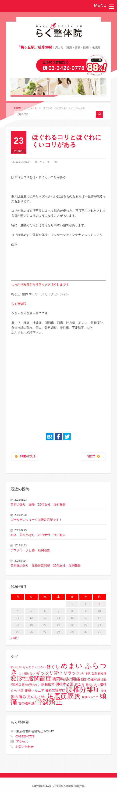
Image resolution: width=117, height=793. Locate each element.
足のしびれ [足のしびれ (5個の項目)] (36, 697)
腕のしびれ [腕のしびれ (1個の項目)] (92, 684)
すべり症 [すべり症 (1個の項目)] (16, 667)
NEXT (91, 456)
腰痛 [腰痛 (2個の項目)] (103, 690)
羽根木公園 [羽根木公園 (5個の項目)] (64, 684)
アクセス (22, 741)
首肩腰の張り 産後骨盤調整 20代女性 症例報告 (46, 565)
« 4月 (14, 638)
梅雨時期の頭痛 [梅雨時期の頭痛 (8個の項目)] (66, 679)
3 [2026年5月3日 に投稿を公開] (99, 604)
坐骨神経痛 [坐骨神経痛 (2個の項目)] (99, 673)
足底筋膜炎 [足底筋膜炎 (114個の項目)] (64, 695)
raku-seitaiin (23, 162)
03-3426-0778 (24, 736)
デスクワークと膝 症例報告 (30, 550)
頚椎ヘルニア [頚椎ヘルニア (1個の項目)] (90, 697)
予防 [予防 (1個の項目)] (88, 673)
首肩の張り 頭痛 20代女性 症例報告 (38, 504)
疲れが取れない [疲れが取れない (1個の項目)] (31, 684)
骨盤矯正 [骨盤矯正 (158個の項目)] (48, 702)
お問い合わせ (24, 746)
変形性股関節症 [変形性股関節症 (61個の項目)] (31, 678)
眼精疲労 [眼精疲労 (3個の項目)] (48, 684)
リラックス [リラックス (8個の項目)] (74, 673)
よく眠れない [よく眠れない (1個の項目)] (27, 673)
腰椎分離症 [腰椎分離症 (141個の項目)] (83, 689)
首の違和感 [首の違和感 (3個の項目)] (26, 703)
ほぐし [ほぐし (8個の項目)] (53, 667)
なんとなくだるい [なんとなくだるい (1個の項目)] (34, 667)
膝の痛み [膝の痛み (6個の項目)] (18, 697)
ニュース (32, 108)
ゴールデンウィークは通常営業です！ (36, 519)
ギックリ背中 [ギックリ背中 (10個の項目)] (49, 673)
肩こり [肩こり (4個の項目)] (79, 684)
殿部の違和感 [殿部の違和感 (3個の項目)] (90, 679)
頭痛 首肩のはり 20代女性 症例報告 (38, 535)
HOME (17, 108)
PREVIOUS (27, 456)
